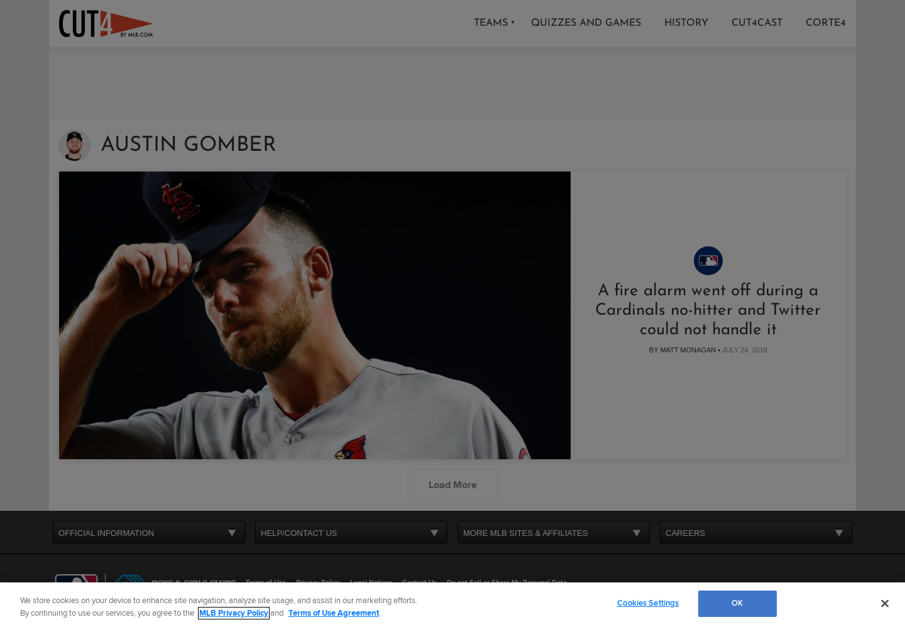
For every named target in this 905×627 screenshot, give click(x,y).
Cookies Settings (648, 603)
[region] (452, 604)
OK (737, 603)
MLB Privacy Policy (233, 613)
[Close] (885, 603)
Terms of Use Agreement (333, 613)
